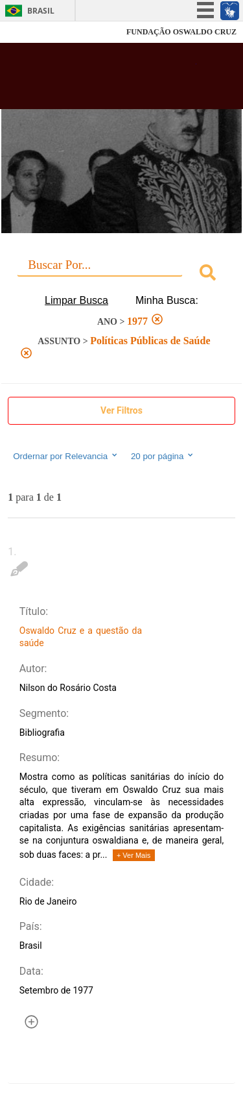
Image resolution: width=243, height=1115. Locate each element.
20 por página (163, 456)
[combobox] (121, 274)
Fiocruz (38, 32)
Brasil (40, 10)
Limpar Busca (76, 300)
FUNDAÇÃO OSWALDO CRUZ (181, 31)
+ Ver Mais (133, 855)
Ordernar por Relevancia (66, 456)
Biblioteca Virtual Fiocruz (103, 80)
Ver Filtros (121, 410)
